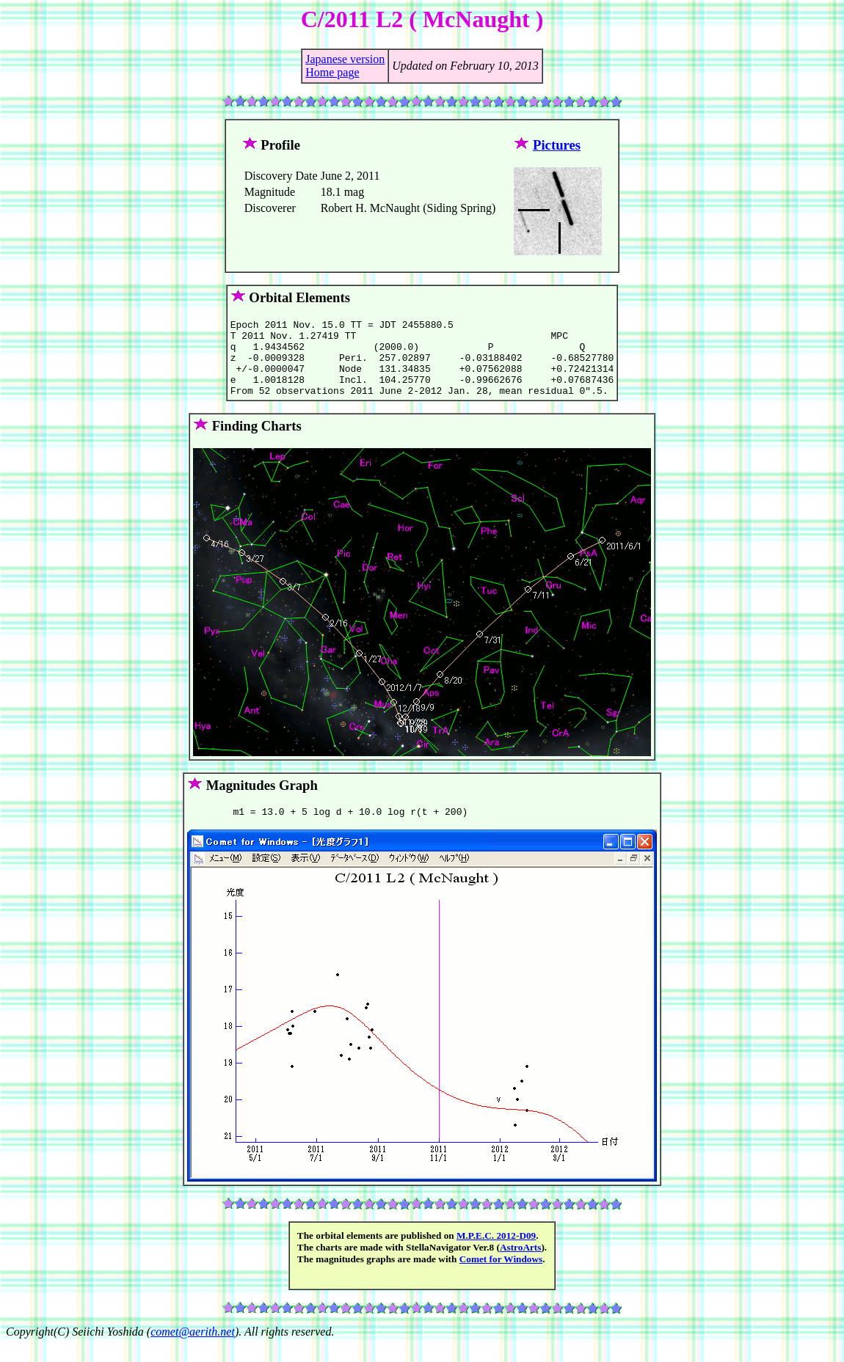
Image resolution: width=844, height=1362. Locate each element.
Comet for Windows (501, 1276)
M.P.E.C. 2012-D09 (496, 1253)
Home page (332, 72)
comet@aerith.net (192, 1349)
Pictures (557, 145)
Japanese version (345, 59)
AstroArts (521, 1264)
